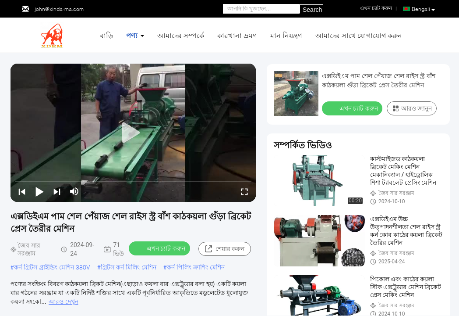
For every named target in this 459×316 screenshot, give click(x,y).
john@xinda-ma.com (59, 9)
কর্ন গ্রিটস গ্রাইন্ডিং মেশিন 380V (52, 267)
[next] (57, 191)
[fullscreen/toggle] (244, 191)
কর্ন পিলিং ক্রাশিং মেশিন (196, 267)
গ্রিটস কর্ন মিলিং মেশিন (128, 267)
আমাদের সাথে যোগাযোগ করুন (358, 35)
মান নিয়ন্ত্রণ (286, 35)
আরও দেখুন (63, 301)
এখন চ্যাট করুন (160, 248)
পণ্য (132, 35)
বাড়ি (106, 35)
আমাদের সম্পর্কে (180, 35)
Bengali (423, 9)
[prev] (22, 191)
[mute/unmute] (74, 191)
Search (312, 9)
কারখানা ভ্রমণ (237, 35)
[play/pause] (39, 191)
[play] (133, 133)
